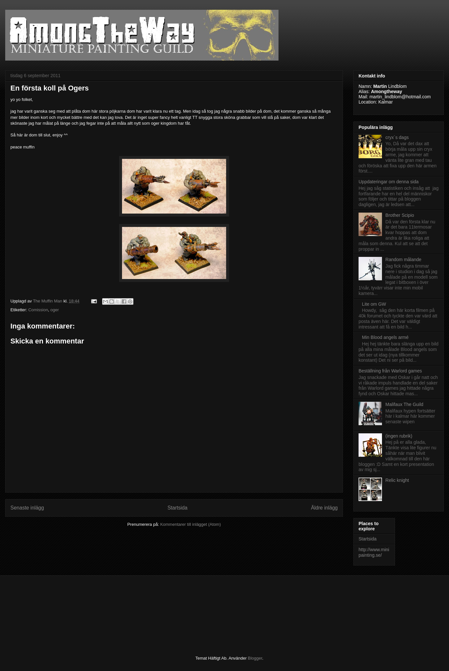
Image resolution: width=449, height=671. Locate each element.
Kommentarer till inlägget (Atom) (190, 524)
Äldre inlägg (324, 507)
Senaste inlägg (27, 507)
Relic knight (397, 480)
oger (54, 309)
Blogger (255, 658)
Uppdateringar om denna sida (388, 181)
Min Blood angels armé (385, 337)
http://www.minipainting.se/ (374, 552)
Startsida (178, 507)
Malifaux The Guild (404, 404)
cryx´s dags (397, 137)
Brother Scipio (400, 215)
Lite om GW (374, 304)
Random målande (404, 259)
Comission (38, 309)
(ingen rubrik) (399, 436)
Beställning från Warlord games (390, 370)
